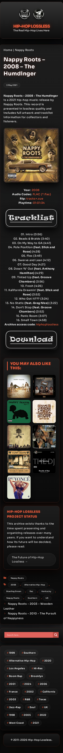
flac (31, 591)
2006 (42, 683)
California (47, 691)
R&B (26, 699)
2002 (29, 691)
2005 (26, 714)
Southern (32, 598)
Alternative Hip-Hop (34, 585)
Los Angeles (16, 668)
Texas (41, 699)
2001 (11, 683)
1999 (11, 652)
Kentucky (46, 591)
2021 (35, 722)
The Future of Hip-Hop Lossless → (28, 559)
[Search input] (29, 635)
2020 (46, 660)
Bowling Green (13, 591)
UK (45, 707)
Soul (31, 707)
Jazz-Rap (14, 707)
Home (8, 50)
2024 (26, 683)
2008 (13, 585)
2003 (11, 699)
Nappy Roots (24, 50)
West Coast (15, 722)
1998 (11, 714)
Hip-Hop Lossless (31, 26)
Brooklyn (36, 676)
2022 (41, 714)
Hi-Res (37, 668)
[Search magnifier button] (56, 635)
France (12, 691)
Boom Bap (14, 676)
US (47, 598)
